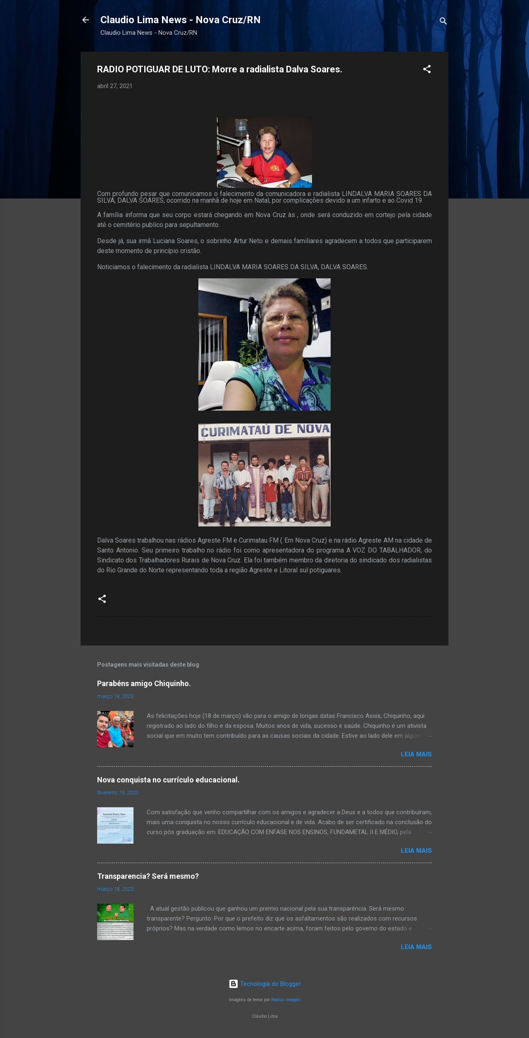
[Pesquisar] (443, 22)
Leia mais (416, 754)
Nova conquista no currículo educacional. (168, 779)
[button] (427, 70)
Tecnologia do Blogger (265, 984)
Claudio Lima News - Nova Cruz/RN (180, 20)
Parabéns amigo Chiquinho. (144, 683)
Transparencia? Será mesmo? (148, 876)
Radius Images (285, 999)
